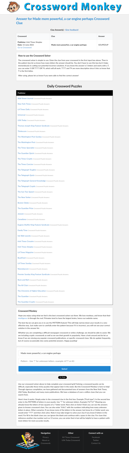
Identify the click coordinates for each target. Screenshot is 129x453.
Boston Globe (33, 203)
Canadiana (31, 219)
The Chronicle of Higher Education (41, 291)
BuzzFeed (31, 258)
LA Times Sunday (34, 263)
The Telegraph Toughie (36, 170)
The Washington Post (36, 142)
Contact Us (95, 443)
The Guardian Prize (35, 208)
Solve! (64, 369)
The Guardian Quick (35, 153)
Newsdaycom (32, 269)
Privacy (46, 437)
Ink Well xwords (34, 236)
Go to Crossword (25, 47)
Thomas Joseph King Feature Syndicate (43, 126)
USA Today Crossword (71, 440)
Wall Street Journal (35, 98)
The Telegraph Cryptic (36, 186)
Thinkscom (31, 131)
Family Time (32, 230)
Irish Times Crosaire (35, 241)
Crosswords (46, 443)
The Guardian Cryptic (36, 302)
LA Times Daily (33, 109)
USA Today (31, 120)
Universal (31, 115)
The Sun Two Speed (35, 192)
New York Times (34, 104)
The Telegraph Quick (35, 175)
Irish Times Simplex (35, 247)
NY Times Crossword (70, 437)
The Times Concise (35, 164)
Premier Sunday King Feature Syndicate (43, 274)
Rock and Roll (32, 280)
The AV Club (32, 285)
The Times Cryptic (34, 159)
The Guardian (32, 296)
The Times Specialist (35, 148)
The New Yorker (33, 197)
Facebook (96, 437)
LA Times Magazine (35, 252)
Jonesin (30, 214)
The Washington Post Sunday (39, 137)
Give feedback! (72, 30)
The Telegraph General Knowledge (41, 181)
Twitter (96, 440)
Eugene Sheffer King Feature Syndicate (43, 225)
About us (45, 440)
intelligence (23, 318)
